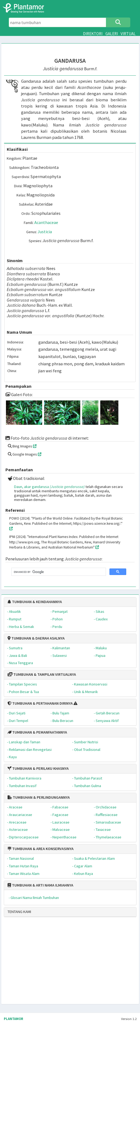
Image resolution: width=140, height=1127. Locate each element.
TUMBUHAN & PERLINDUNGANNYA (39, 797)
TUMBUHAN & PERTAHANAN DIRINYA (40, 703)
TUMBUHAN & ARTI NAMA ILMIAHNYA (40, 885)
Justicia (45, 231)
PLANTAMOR (13, 1019)
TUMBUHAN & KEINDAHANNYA (35, 601)
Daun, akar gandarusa (49, 486)
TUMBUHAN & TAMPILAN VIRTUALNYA (42, 674)
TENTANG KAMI (19, 911)
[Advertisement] (51, 963)
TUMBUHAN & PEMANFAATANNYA (37, 732)
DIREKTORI (92, 33)
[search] (58, 572)
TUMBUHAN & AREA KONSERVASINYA (41, 848)
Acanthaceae (46, 222)
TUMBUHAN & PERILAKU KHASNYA (38, 768)
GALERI (111, 33)
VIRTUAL (128, 33)
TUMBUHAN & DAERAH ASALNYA (36, 638)
